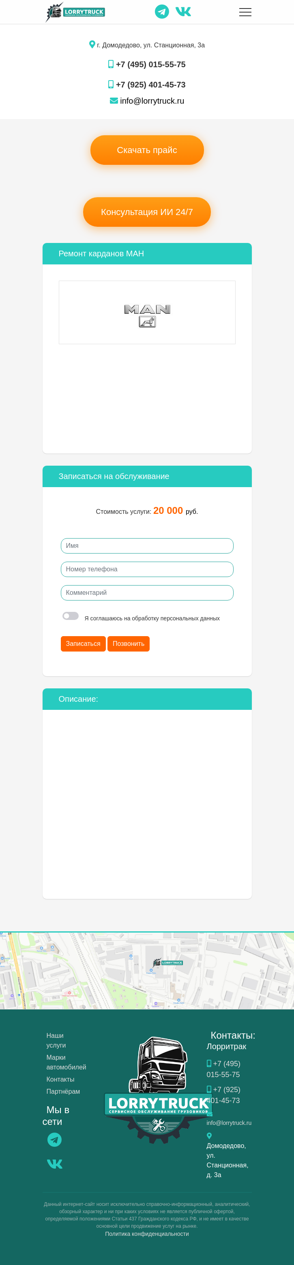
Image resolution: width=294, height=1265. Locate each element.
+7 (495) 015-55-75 (146, 64)
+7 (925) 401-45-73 (146, 84)
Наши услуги (56, 1040)
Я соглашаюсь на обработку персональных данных (141, 618)
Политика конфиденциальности (147, 1234)
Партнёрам (63, 1091)
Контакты (61, 1079)
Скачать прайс (147, 150)
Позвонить (128, 643)
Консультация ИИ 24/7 (147, 212)
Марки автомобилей (66, 1062)
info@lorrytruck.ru (147, 100)
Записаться (83, 643)
